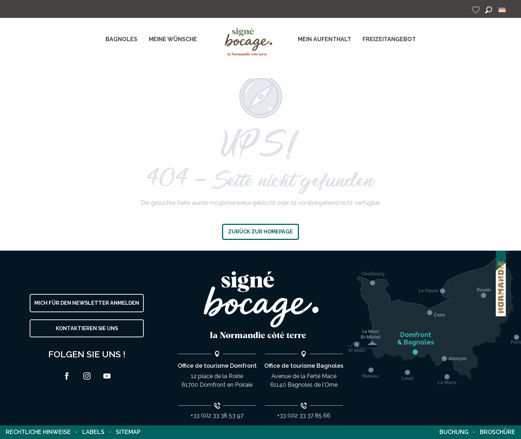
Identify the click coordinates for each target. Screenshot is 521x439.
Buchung (453, 432)
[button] (488, 10)
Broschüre (497, 432)
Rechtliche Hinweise (38, 432)
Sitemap (128, 432)
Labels (93, 432)
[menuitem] (121, 39)
